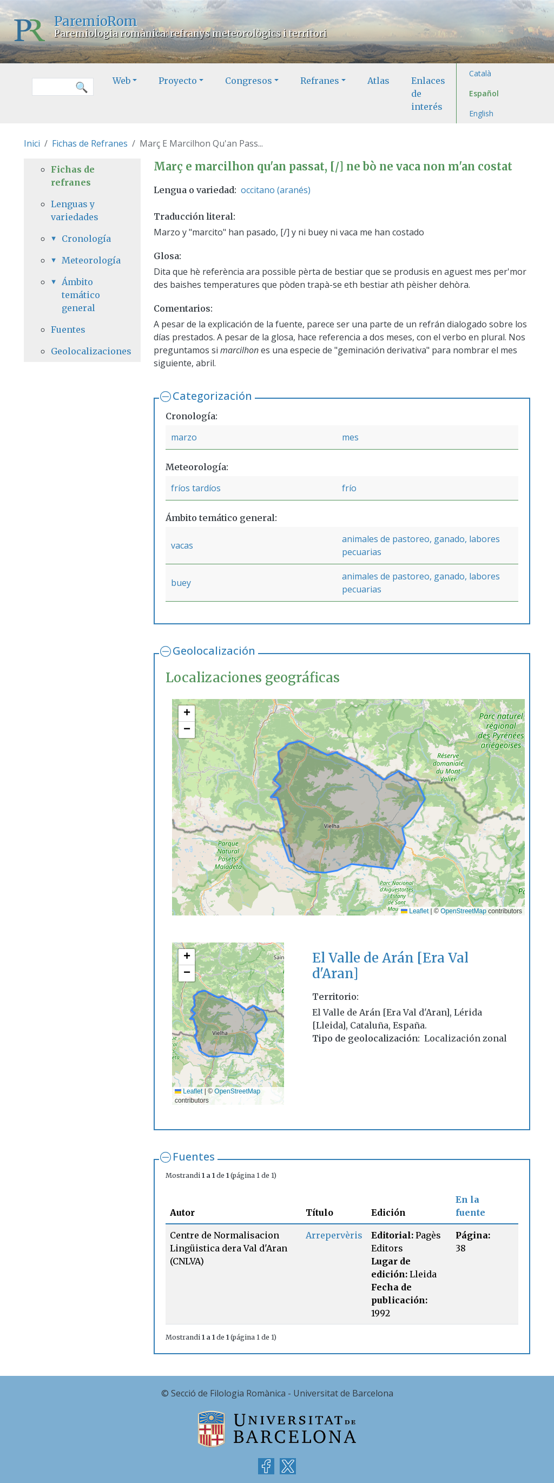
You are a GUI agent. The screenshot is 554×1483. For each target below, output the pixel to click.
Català (480, 73)
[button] (187, 714)
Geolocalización (214, 650)
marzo (184, 437)
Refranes (319, 80)
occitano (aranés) (276, 190)
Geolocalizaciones (82, 351)
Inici (32, 143)
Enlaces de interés (428, 93)
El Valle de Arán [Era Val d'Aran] (390, 966)
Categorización (212, 395)
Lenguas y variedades (74, 210)
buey (181, 583)
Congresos (248, 80)
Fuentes (194, 1156)
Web (121, 80)
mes (350, 437)
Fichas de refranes (73, 176)
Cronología (86, 238)
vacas (182, 545)
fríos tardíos (196, 488)
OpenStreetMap (463, 911)
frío (349, 488)
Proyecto (178, 80)
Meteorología (88, 260)
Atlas (378, 80)
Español (484, 93)
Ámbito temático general (81, 294)
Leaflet (414, 911)
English (481, 113)
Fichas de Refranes (90, 143)
